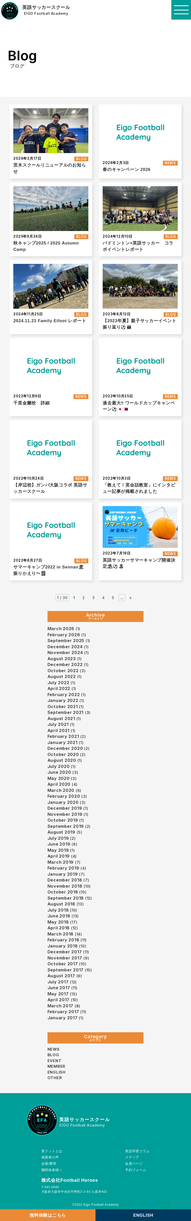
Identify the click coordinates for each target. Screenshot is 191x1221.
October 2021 (62, 706)
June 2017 (58, 987)
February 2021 (63, 736)
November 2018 (64, 886)
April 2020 (59, 784)
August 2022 (61, 676)
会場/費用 (48, 1164)
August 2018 (61, 903)
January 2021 (62, 742)
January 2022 (62, 700)
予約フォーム (137, 1170)
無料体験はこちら (48, 1215)
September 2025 (66, 640)
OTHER (54, 1077)
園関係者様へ (51, 1170)
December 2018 (64, 880)
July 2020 (58, 766)
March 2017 (60, 1005)
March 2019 (60, 862)
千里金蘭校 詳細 (31, 403)
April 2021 (58, 730)
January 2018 (62, 945)
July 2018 (58, 910)
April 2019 (58, 856)
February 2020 (63, 796)
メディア (133, 1157)
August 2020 (61, 760)
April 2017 (58, 999)
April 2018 (58, 927)
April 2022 (58, 688)
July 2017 (58, 981)
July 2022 (58, 682)
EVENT (54, 1060)
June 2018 (58, 915)
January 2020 (63, 802)
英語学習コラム (138, 1151)
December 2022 (65, 664)
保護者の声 (49, 1157)
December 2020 (65, 748)
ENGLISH (143, 1215)
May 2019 (58, 850)
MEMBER (56, 1066)
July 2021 (58, 724)
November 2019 (64, 814)
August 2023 (61, 658)
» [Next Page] (130, 597)
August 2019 (61, 832)
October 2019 (62, 820)
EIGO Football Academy (46, 14)
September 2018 (65, 898)
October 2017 (62, 963)
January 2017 (62, 1017)
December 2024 (65, 646)
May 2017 (58, 993)
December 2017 (64, 951)
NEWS (170, 163)
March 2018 (60, 934)
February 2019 (63, 868)
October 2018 (62, 891)
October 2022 (63, 670)
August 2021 (61, 718)
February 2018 (63, 939)
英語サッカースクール (46, 7)
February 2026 (63, 634)
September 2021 (65, 712)
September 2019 (65, 826)
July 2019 (58, 838)
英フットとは (51, 1151)
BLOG (81, 159)
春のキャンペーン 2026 (126, 169)
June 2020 (59, 772)
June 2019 (58, 844)
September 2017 (65, 969)
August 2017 (61, 975)
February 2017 (63, 1011)
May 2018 (58, 922)
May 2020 (58, 778)
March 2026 (61, 628)
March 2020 (61, 790)
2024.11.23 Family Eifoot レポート (49, 320)
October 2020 (63, 754)
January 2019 (62, 874)
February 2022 (63, 694)
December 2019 (64, 808)
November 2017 (64, 957)
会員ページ (135, 1164)
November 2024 (65, 652)
